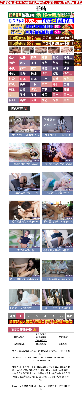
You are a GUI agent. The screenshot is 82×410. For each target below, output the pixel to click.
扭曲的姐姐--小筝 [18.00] (58, 279)
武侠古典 (69, 68)
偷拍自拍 (58, 57)
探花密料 (58, 100)
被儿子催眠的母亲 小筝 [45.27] (25, 279)
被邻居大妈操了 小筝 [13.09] (58, 221)
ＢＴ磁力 (14, 94)
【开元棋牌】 (62, 337)
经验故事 (58, 73)
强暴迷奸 (25, 84)
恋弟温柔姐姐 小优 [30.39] (25, 221)
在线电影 (14, 84)
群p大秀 (63, 344)
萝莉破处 (47, 57)
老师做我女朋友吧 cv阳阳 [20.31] (59, 250)
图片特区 (14, 63)
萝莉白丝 (47, 89)
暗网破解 (36, 57)
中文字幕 (47, 79)
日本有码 (36, 79)
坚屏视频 (69, 84)
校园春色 (36, 68)
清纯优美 (69, 63)
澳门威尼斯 (41, 337)
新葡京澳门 (19, 337)
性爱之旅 (14, 79)
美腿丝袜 (58, 63)
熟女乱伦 (25, 100)
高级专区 (14, 89)
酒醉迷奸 (69, 89)
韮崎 (41, 9)
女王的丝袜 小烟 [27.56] (25, 192)
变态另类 (47, 100)
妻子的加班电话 (25, 250)
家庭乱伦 (58, 68)
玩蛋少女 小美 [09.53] (58, 192)
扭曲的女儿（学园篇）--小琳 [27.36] (28, 308)
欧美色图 (47, 63)
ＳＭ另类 (47, 84)
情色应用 (69, 73)
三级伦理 (36, 84)
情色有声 (36, 89)
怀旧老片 (58, 84)
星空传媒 (69, 100)
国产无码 (58, 94)
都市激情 (25, 68)
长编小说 (36, 73)
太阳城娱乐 (19, 344)
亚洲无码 (25, 94)
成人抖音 (14, 57)
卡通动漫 (36, 100)
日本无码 (25, 79)
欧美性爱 (69, 79)
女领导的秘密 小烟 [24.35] (58, 163)
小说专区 (14, 73)
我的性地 (63, 386)
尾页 (70, 316)
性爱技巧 (25, 73)
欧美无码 (47, 94)
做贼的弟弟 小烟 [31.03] (25, 163)
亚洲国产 (58, 79)
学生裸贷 (58, 89)
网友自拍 (25, 63)
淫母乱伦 (69, 57)
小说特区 (14, 68)
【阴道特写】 (41, 340)
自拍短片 (25, 89)
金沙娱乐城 (41, 344)
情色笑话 (47, 73)
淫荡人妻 (47, 68)
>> (61, 316)
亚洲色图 (36, 63)
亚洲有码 (36, 94)
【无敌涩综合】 (41, 334)
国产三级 (69, 94)
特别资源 (14, 100)
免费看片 (25, 57)
